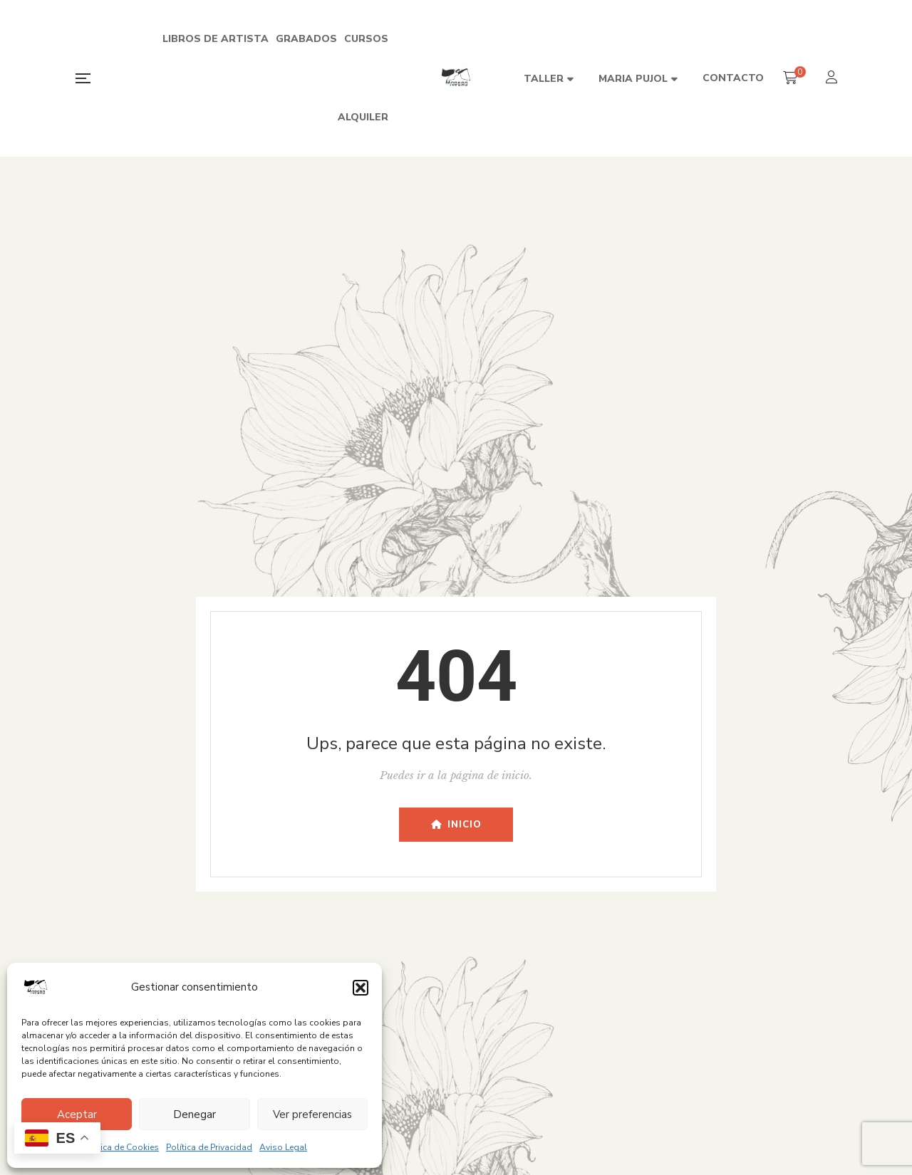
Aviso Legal (283, 1147)
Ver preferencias (312, 1114)
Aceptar (77, 1114)
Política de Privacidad (209, 1147)
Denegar (194, 1114)
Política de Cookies (120, 1147)
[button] (360, 988)
